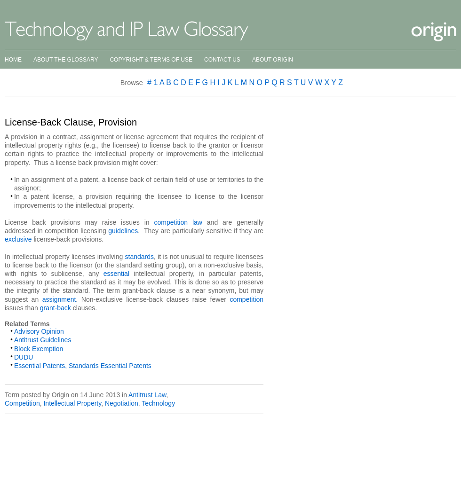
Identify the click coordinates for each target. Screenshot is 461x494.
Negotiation (121, 403)
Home (13, 59)
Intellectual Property (72, 403)
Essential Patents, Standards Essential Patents (82, 365)
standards (139, 256)
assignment (59, 299)
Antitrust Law (147, 395)
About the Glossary (65, 59)
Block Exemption (38, 349)
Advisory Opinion (39, 331)
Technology (158, 403)
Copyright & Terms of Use (151, 59)
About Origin (272, 59)
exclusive (18, 239)
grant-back (55, 308)
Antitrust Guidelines (42, 340)
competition (246, 299)
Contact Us (222, 59)
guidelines (123, 231)
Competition (22, 403)
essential (116, 273)
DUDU (23, 357)
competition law (178, 222)
